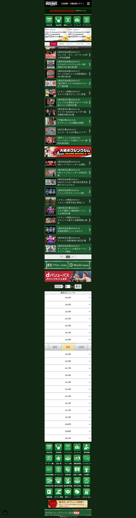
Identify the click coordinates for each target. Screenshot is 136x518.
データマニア (86, 24)
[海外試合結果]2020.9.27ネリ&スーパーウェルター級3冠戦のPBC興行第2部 (72, 64)
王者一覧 (58, 463)
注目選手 (86, 474)
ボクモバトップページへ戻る (62, 513)
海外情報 (53, 44)
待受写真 (68, 474)
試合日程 (49, 24)
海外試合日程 (49, 485)
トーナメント (68, 451)
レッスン (77, 496)
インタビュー (86, 463)
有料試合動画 (49, 474)
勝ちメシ (68, 496)
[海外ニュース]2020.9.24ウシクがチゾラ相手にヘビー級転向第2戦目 (73, 140)
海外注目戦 (77, 485)
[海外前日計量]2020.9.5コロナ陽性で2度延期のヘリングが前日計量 (72, 211)
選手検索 (86, 451)
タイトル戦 (68, 463)
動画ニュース (68, 24)
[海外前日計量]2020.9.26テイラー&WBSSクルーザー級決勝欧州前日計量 (72, 112)
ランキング (77, 24)
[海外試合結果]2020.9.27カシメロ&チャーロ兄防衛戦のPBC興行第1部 (72, 74)
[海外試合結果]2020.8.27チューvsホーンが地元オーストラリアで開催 (72, 249)
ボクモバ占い (86, 496)
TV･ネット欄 (49, 463)
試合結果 (58, 24)
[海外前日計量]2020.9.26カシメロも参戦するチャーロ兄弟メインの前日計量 (73, 102)
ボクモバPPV (79, 44)
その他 (88, 44)
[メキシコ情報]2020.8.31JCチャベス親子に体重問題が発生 (72, 220)
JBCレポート (70, 44)
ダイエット (45, 44)
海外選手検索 (68, 485)
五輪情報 (61, 44)
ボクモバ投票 (58, 496)
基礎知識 (49, 496)
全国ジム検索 (77, 474)
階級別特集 (77, 463)
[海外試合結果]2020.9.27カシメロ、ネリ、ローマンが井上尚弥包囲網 (73, 55)
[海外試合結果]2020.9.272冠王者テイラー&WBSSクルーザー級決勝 (72, 83)
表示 (78, 286)
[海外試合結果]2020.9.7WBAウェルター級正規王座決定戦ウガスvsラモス (73, 182)
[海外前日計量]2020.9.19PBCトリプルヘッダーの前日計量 (72, 173)
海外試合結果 (58, 485)
